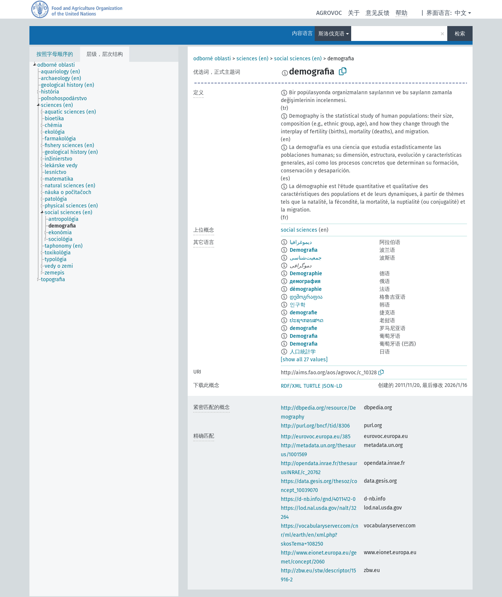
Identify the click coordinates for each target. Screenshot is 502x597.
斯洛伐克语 (331, 34)
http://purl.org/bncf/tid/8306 (315, 426)
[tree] (103, 329)
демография (305, 281)
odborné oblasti (212, 58)
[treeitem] (59, 65)
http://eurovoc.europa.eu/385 (315, 437)
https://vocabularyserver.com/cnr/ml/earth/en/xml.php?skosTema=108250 (319, 535)
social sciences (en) (298, 58)
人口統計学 (303, 352)
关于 (354, 12)
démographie (306, 289)
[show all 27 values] (304, 359)
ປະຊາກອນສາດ (306, 320)
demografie (303, 312)
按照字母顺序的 (54, 54)
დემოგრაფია (306, 297)
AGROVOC (329, 12)
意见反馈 (378, 12)
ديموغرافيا (301, 242)
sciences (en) (252, 58)
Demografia (304, 250)
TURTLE (312, 386)
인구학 (297, 305)
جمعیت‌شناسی (306, 258)
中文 (461, 12)
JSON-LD (332, 386)
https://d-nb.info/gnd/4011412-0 (318, 499)
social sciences (299, 230)
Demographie (306, 273)
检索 (460, 34)
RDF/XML (291, 386)
